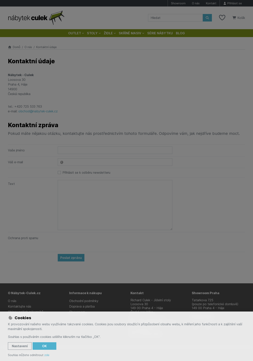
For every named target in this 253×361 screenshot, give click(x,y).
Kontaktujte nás (19, 306)
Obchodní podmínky (83, 301)
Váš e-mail (15, 162)
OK (44, 346)
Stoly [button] (92, 33)
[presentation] (88, 242)
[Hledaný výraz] (175, 17)
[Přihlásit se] (232, 3)
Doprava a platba (82, 306)
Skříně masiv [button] (130, 33)
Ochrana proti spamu (23, 238)
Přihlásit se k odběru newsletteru (86, 172)
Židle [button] (108, 33)
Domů (14, 47)
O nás (196, 3)
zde (46, 355)
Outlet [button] (74, 33)
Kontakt (211, 3)
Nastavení (20, 346)
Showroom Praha (205, 293)
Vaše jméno (16, 150)
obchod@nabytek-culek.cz (38, 111)
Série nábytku (160, 33)
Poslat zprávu (71, 258)
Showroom (178, 3)
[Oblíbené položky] (222, 18)
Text (11, 184)
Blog (180, 33)
